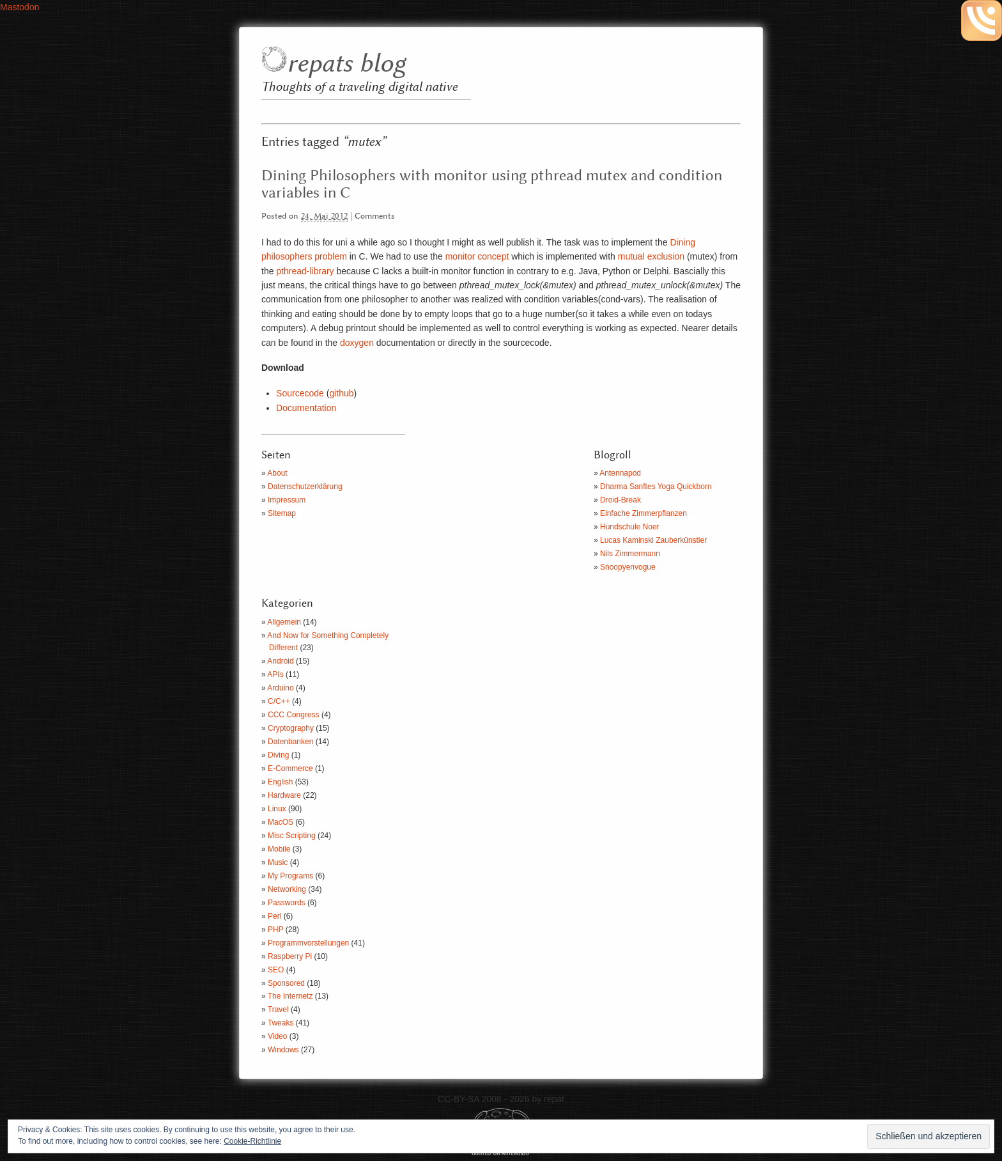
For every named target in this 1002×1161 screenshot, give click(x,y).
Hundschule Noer (629, 526)
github (341, 393)
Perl (274, 916)
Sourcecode (300, 393)
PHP (275, 929)
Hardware (284, 795)
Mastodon (19, 7)
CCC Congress (294, 714)
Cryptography (291, 728)
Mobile (279, 849)
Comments (375, 216)
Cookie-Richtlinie (252, 1141)
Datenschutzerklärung (305, 486)
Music (278, 862)
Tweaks (281, 1022)
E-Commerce (290, 768)
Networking (287, 889)
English (280, 781)
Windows (283, 1049)
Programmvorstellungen (308, 943)
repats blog (346, 64)
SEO (276, 969)
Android (280, 661)
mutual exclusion (649, 256)
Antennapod (620, 473)
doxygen (357, 343)
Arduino (280, 687)
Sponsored (286, 983)
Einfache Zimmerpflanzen (643, 513)
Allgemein (284, 622)
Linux (277, 808)
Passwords (286, 902)
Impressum (286, 499)
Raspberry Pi (290, 956)
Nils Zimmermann (630, 553)
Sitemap (282, 513)
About (277, 473)
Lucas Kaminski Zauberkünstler (653, 540)
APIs (275, 674)
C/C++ (279, 701)
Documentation (306, 408)
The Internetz (290, 996)
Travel (278, 1009)
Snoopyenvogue (628, 567)
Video (277, 1036)
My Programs (290, 875)
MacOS (280, 822)
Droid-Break (620, 499)
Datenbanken (290, 741)
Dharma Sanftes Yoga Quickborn (656, 486)
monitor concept (477, 256)
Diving (278, 755)
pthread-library (304, 271)
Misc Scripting (292, 835)
